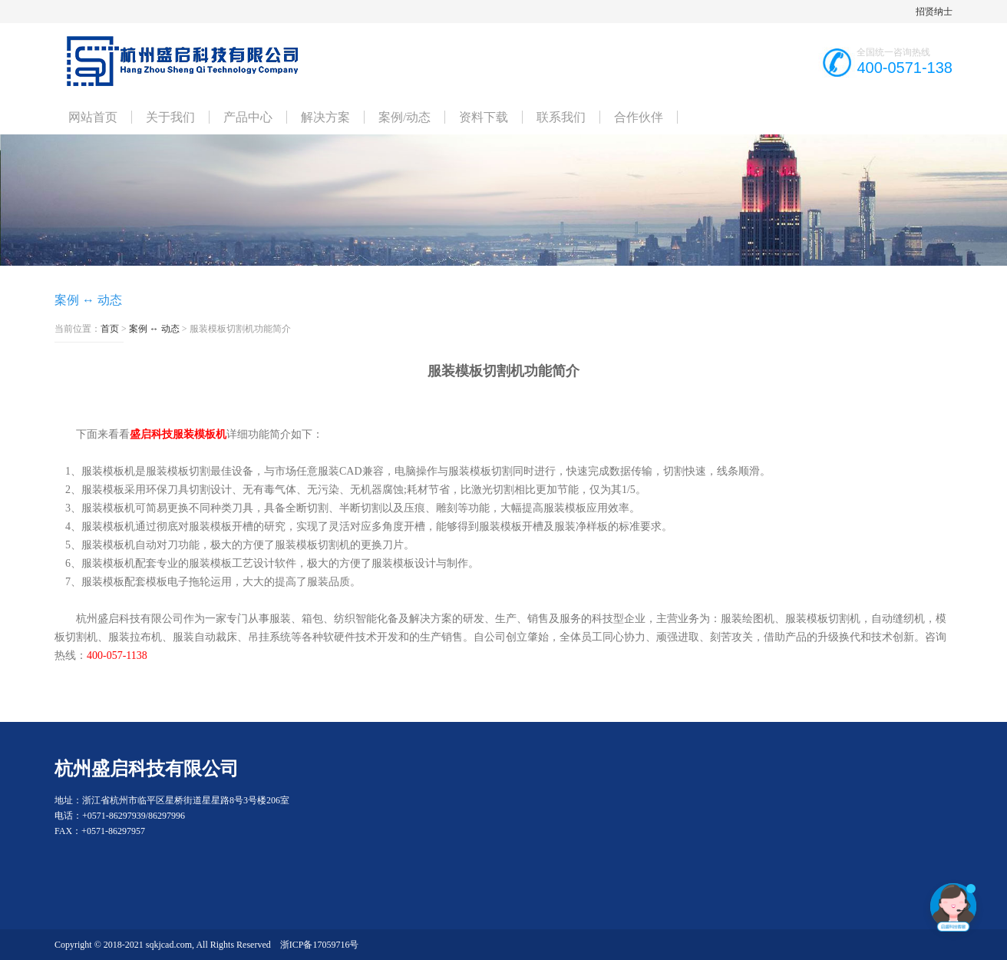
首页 (110, 328)
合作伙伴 (638, 117)
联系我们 (561, 117)
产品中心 (247, 117)
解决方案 (325, 117)
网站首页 (92, 117)
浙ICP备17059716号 (319, 944)
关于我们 (170, 117)
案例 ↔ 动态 (154, 328)
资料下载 (483, 117)
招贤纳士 (934, 11)
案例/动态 (404, 117)
